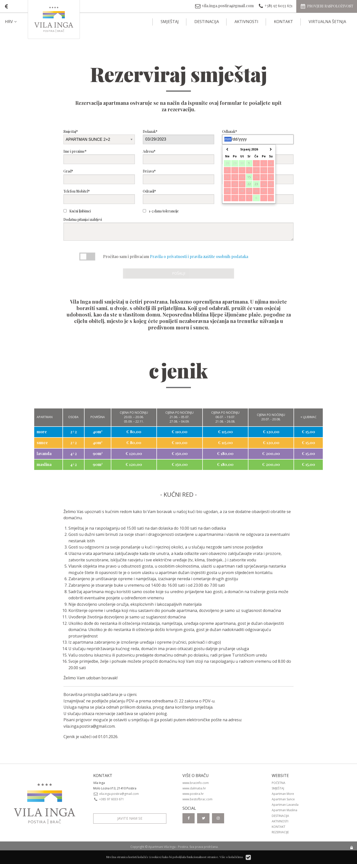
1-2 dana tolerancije (161, 211)
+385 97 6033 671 (108, 799)
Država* (178, 176)
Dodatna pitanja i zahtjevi (178, 229)
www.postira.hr (193, 794)
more (42, 431)
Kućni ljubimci (77, 211)
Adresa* (178, 156)
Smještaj (170, 21)
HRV (11, 21)
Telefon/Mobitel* (99, 196)
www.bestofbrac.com (197, 799)
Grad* (99, 176)
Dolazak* (178, 136)
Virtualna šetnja (327, 21)
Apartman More (283, 794)
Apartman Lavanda (285, 805)
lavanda (44, 453)
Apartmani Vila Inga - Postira (168, 847)
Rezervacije (280, 832)
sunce (42, 442)
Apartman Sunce (283, 799)
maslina (44, 464)
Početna (278, 783)
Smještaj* (99, 136)
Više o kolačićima (231, 857)
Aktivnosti (246, 21)
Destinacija (206, 21)
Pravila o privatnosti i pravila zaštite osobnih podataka (199, 256)
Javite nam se (129, 818)
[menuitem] (15, 22)
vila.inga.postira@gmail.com (89, 726)
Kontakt (283, 21)
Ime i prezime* (99, 156)
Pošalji (178, 273)
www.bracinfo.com (195, 783)
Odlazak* (258, 136)
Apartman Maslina (284, 810)
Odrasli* (178, 196)
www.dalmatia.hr (194, 788)
